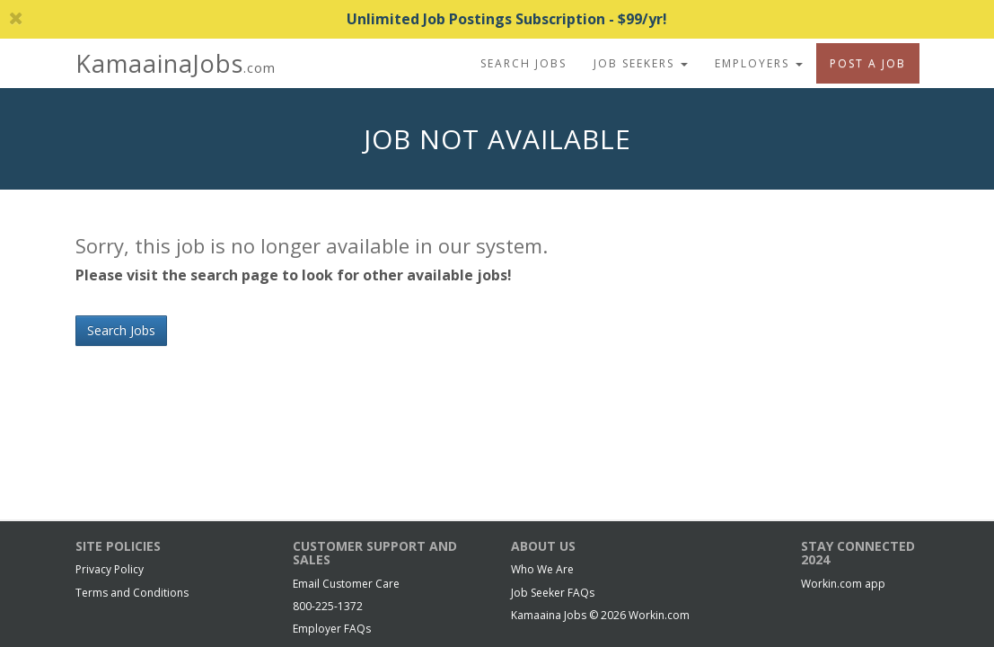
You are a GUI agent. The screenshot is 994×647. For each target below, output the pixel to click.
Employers (759, 63)
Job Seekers (641, 63)
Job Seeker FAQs (552, 592)
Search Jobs (523, 63)
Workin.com (659, 615)
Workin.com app (843, 583)
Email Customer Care (346, 583)
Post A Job (868, 63)
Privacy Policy (109, 569)
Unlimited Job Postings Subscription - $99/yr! (338, 19)
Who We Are (542, 569)
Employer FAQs (332, 628)
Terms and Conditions (132, 592)
